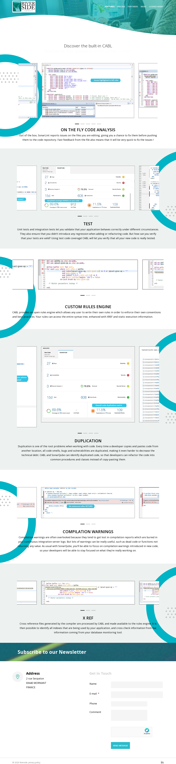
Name (93, 683)
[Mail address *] (123, 648)
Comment (95, 712)
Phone (93, 703)
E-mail (94, 693)
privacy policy (34, 762)
